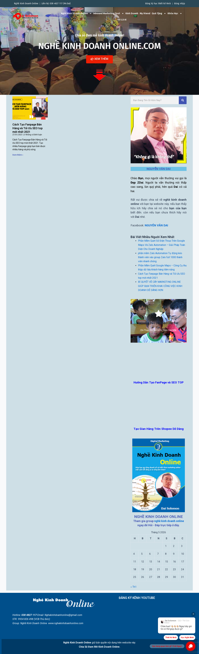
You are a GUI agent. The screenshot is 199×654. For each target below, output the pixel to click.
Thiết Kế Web (170, 637)
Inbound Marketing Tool (108, 13)
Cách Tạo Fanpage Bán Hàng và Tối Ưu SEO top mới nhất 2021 (27, 128)
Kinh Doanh (131, 13)
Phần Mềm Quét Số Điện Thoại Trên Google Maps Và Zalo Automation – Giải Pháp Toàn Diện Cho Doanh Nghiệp (161, 244)
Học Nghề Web (187, 637)
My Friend (145, 13)
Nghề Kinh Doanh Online (76, 13)
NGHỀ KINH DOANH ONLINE (158, 517)
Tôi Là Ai (121, 19)
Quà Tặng (159, 13)
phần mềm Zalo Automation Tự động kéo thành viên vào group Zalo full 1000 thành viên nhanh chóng (160, 257)
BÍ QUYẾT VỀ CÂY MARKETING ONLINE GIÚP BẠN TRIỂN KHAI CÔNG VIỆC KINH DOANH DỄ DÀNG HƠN (160, 286)
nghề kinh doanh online (169, 521)
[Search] (183, 100)
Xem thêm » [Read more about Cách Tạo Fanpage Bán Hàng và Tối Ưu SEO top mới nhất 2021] (17, 155)
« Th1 (134, 586)
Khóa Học (175, 13)
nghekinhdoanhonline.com (68, 623)
